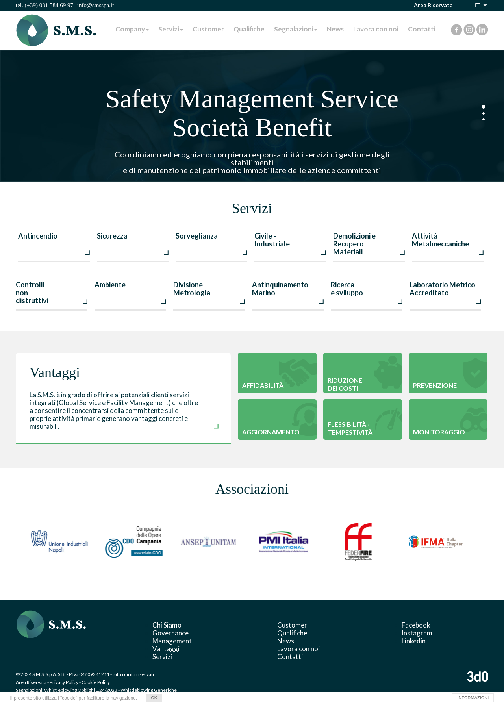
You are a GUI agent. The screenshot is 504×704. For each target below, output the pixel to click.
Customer (208, 29)
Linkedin (414, 641)
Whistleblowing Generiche (148, 690)
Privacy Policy (64, 682)
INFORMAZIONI (473, 697)
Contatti (421, 29)
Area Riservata (433, 5)
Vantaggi (166, 649)
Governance (170, 633)
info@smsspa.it (95, 5)
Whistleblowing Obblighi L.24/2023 (80, 690)
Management (172, 641)
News (335, 29)
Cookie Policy (96, 682)
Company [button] (132, 29)
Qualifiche (249, 29)
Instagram (417, 633)
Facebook (416, 625)
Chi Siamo (167, 625)
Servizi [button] (170, 29)
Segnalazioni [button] (295, 29)
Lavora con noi (375, 29)
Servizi (162, 656)
